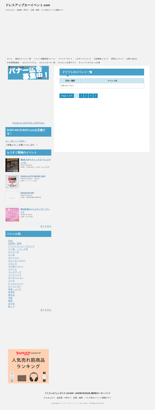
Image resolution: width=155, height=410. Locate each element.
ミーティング (14, 275)
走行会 (11, 303)
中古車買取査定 (13, 63)
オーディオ (13, 252)
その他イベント (15, 266)
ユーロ (11, 281)
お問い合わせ (131, 59)
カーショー (13, 258)
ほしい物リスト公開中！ (15, 141)
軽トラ (11, 306)
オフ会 (11, 255)
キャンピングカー (17, 260)
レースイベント (15, 283)
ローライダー (14, 286)
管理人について (117, 59)
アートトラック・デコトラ (21, 246)
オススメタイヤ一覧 (47, 63)
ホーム (9, 59)
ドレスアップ (14, 272)
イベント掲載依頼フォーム (44, 59)
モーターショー (15, 278)
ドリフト (12, 269)
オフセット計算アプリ (67, 63)
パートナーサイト (65, 59)
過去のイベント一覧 (23, 59)
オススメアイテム (29, 63)
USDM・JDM (14, 243)
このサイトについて (83, 59)
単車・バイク (14, 289)
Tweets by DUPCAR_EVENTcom (28, 123)
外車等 (11, 292)
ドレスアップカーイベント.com (27, 5)
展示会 (11, 295)
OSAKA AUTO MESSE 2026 (32, 176)
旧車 (10, 298)
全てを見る (45, 226)
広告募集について (101, 59)
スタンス (12, 263)
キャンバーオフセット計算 (89, 63)
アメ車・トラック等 (18, 249)
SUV (10, 241)
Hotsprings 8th (27, 193)
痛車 (10, 301)
